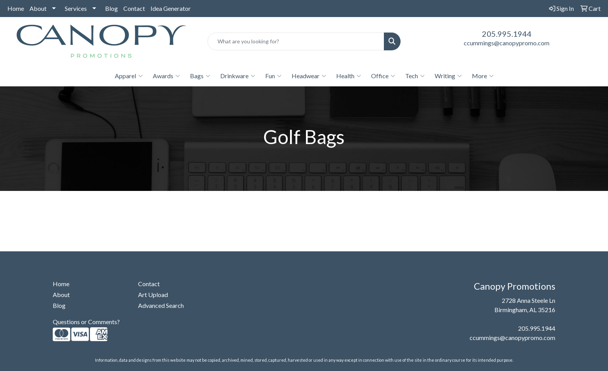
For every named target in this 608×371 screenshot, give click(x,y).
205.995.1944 (507, 33)
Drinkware (237, 76)
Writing (448, 76)
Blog (111, 8)
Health (348, 76)
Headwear (309, 76)
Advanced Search (161, 305)
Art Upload (153, 294)
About (38, 8)
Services (76, 8)
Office (383, 76)
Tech (415, 76)
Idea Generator (170, 8)
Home (15, 8)
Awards (166, 76)
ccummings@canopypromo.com (506, 42)
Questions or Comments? (86, 321)
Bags (200, 76)
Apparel (129, 76)
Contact (134, 8)
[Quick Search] (296, 41)
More (483, 76)
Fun (273, 76)
